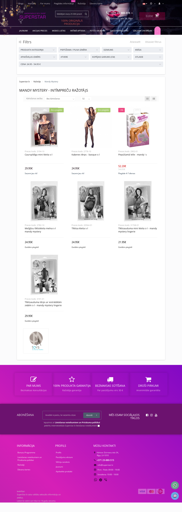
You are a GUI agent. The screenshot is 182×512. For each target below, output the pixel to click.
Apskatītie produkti (64, 481)
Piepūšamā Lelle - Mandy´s (132, 154)
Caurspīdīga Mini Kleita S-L (38, 154)
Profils (58, 462)
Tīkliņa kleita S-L (80, 231)
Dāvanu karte (75, 3)
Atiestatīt (135, 42)
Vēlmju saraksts (63, 471)
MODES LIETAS (58, 30)
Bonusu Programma (26, 462)
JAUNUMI (23, 30)
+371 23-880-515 (104, 469)
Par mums (23, 3)
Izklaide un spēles (142, 30)
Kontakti (100, 3)
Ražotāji (21, 474)
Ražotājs (61, 3)
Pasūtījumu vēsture (64, 466)
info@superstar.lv (103, 474)
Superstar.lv (24, 81)
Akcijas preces (39, 30)
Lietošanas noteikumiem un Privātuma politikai (30, 468)
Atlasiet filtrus (153, 42)
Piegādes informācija (42, 3)
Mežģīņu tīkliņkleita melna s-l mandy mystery (40, 233)
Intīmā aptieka (77, 30)
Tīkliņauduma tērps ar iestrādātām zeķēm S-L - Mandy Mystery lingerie (43, 310)
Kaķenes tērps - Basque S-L (86, 154)
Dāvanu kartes (24, 479)
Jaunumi (59, 476)
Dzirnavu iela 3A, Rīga (119, 18)
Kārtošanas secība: (34, 98)
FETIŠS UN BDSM (97, 30)
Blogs (89, 3)
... (157, 30)
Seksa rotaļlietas (119, 30)
